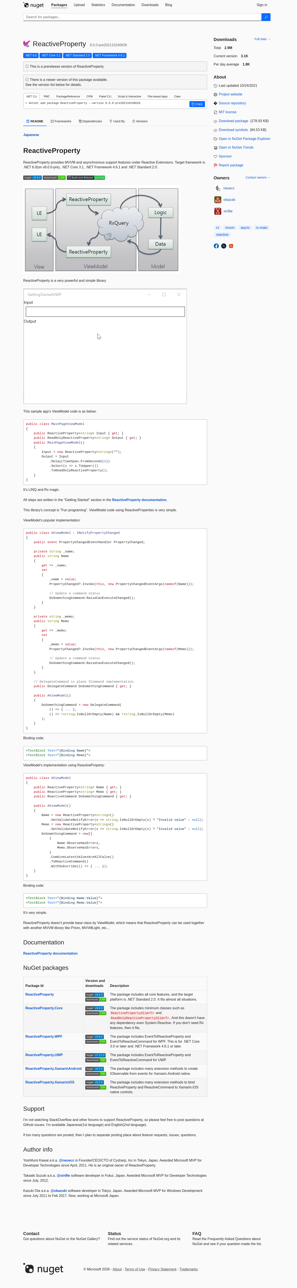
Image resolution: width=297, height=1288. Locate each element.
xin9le (228, 211)
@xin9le (63, 1175)
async (245, 227)
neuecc (229, 188)
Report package (231, 165)
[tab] (59, 5)
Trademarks (188, 1269)
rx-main (261, 227)
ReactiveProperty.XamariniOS (49, 1082)
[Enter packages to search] (142, 17)
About (117, 1269)
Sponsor (225, 156)
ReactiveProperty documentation (139, 500)
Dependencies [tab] (90, 121)
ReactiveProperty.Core (43, 1008)
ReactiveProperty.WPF (43, 1036)
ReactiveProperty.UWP (44, 1055)
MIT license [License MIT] (228, 112)
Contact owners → (258, 177)
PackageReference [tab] (68, 96)
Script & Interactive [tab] (129, 96)
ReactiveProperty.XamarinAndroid (53, 1068)
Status (114, 1233)
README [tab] (34, 121)
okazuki (229, 200)
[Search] (266, 17)
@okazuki (59, 1191)
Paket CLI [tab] (105, 96)
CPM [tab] (90, 96)
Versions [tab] (140, 121)
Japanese (31, 135)
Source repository (232, 103)
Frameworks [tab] (61, 121)
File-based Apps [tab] (158, 96)
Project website (231, 94)
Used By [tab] (117, 121)
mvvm (230, 227)
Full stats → (262, 39)
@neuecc (66, 1160)
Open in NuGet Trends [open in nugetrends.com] (236, 147)
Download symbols (233, 130)
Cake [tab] (177, 96)
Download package (233, 121)
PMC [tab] (47, 96)
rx (217, 227)
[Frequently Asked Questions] (196, 1233)
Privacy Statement (162, 1269)
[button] (197, 104)
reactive (222, 234)
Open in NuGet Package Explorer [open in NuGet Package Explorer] (244, 139)
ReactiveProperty (39, 994)
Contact (31, 1233)
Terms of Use (135, 1269)
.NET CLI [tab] (31, 96)
